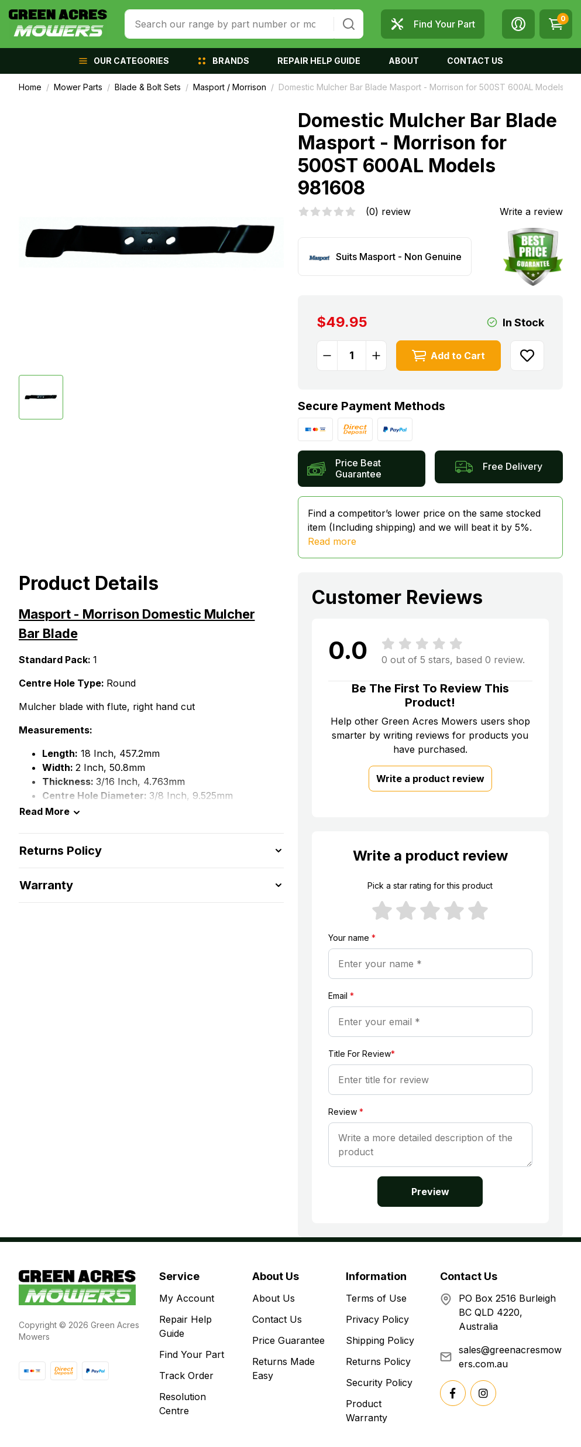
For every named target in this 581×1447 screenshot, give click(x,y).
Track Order (186, 1375)
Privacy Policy (377, 1319)
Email (341, 996)
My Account (186, 1298)
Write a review (531, 211)
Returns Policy (378, 1361)
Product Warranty (366, 1411)
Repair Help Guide (185, 1326)
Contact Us (277, 1319)
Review (345, 1112)
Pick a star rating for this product (430, 885)
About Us (273, 1298)
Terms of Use (376, 1298)
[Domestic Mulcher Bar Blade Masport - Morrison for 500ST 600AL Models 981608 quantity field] (352, 355)
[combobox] (229, 24)
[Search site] (348, 24)
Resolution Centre (182, 1404)
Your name (352, 938)
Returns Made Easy (283, 1368)
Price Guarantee (288, 1340)
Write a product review (430, 778)
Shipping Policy (380, 1340)
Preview (430, 1191)
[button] (518, 24)
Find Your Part (191, 1354)
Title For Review (361, 1054)
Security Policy (379, 1382)
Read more (332, 541)
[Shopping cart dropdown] (555, 24)
